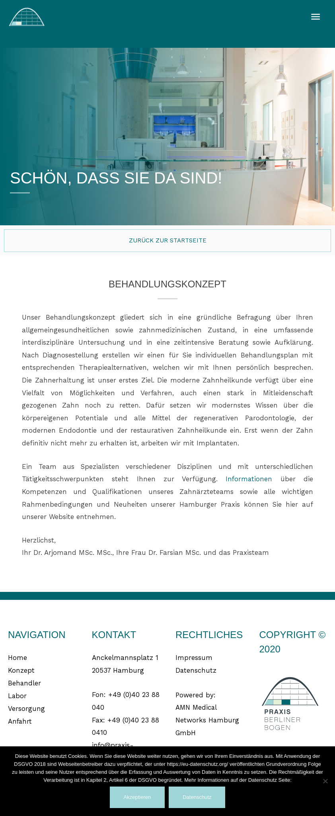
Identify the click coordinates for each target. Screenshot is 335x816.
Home (17, 658)
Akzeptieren (137, 797)
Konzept (21, 670)
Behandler (24, 683)
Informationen (249, 479)
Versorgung (26, 708)
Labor (17, 695)
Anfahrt (20, 720)
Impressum (193, 658)
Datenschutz (196, 670)
